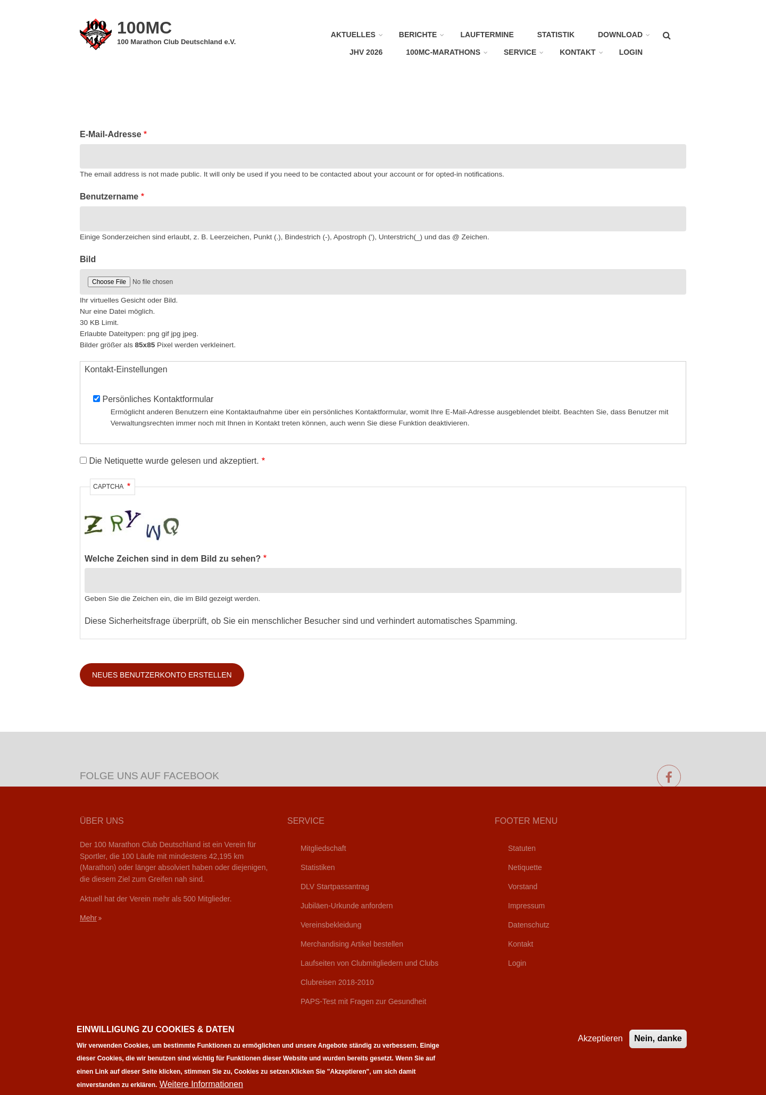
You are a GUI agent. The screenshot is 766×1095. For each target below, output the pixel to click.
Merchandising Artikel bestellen (352, 944)
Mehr (88, 918)
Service (520, 52)
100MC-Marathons (443, 52)
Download (620, 34)
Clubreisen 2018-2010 (337, 982)
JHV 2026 (365, 52)
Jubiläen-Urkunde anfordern (347, 905)
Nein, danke (658, 1045)
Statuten (522, 848)
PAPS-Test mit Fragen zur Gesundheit (363, 1001)
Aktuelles (353, 34)
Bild (88, 259)
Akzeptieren (600, 1045)
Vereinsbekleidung (331, 925)
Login (631, 52)
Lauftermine (486, 34)
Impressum (526, 905)
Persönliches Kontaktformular (157, 399)
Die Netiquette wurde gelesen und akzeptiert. (174, 460)
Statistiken (318, 867)
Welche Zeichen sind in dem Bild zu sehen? (173, 558)
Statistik (555, 34)
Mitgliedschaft (323, 848)
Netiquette (525, 867)
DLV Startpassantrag (335, 886)
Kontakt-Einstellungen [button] (126, 369)
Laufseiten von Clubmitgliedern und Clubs (369, 963)
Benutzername (109, 196)
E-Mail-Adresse (110, 134)
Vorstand (522, 886)
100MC (144, 27)
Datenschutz (528, 925)
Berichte (418, 34)
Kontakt (577, 52)
